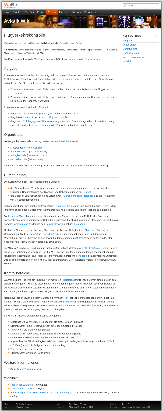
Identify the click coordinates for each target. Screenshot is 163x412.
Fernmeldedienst (67, 43)
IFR (51, 113)
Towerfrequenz (20, 224)
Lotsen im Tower (17, 216)
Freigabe (82, 255)
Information (25, 43)
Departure (48, 234)
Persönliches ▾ (91, 12)
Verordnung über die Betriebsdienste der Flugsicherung (40, 392)
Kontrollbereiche (131, 53)
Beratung (35, 43)
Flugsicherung (11, 43)
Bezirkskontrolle (18, 159)
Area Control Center (89, 248)
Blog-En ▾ (29, 12)
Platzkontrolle (17, 147)
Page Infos (73, 404)
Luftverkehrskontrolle (22, 388)
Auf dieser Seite (132, 36)
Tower (13, 329)
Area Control (35, 159)
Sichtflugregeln (31, 121)
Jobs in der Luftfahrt (22, 384)
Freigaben (79, 224)
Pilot (66, 297)
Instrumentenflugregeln (35, 113)
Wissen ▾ (52, 12)
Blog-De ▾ (17, 12)
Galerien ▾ (76, 12)
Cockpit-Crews (53, 224)
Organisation (129, 44)
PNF (101, 297)
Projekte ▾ (63, 12)
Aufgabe (127, 40)
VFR (42, 121)
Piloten (86, 192)
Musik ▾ (40, 12)
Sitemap (83, 404)
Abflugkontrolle (18, 155)
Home (7, 12)
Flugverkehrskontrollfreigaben (78, 195)
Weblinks (128, 61)
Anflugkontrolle (18, 151)
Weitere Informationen (134, 57)
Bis (11, 4)
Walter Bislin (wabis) (25, 404)
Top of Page (127, 404)
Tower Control (33, 147)
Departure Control (37, 155)
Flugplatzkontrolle (46, 79)
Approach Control (37, 151)
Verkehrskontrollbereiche (56, 141)
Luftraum (91, 75)
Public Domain (22, 407)
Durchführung (130, 48)
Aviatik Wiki (17, 21)
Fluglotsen (60, 206)
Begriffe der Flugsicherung (25, 369)
